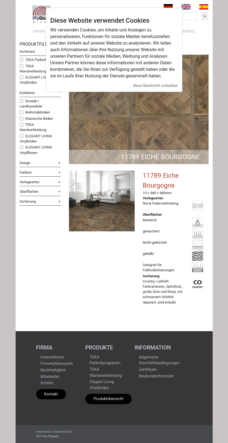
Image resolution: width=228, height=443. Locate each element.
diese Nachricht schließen (155, 86)
